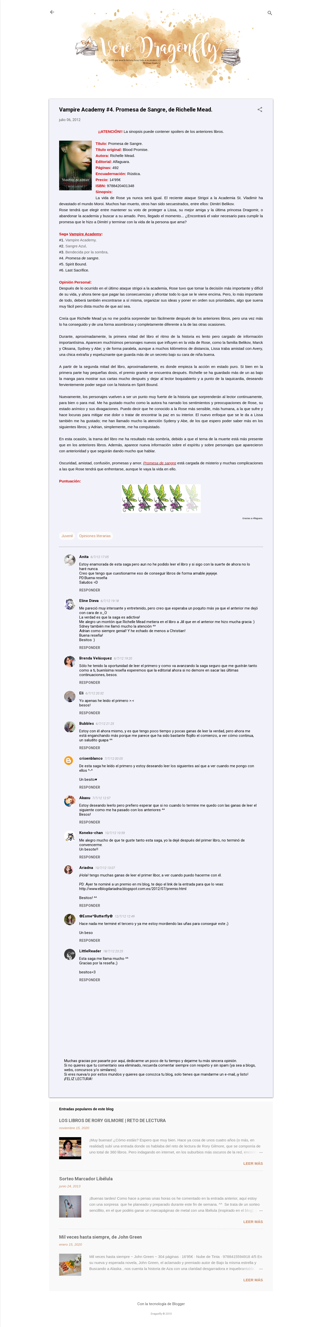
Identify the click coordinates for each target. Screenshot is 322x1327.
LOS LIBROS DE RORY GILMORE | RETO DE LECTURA (112, 1120)
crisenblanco (91, 758)
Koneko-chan (91, 833)
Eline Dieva (89, 600)
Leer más (253, 1163)
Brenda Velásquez (95, 658)
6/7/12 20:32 (95, 693)
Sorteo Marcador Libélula (86, 1178)
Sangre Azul (75, 246)
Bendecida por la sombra (86, 252)
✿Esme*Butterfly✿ (96, 916)
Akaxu (84, 798)
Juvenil (67, 536)
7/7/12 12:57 (101, 798)
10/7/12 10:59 (115, 833)
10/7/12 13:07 (105, 868)
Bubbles (86, 723)
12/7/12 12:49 (125, 916)
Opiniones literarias (95, 536)
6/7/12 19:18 (110, 601)
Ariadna (86, 867)
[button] (260, 110)
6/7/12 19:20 (123, 658)
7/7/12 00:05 (114, 758)
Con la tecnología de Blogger (161, 1304)
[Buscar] (270, 13)
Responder (89, 590)
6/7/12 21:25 (105, 724)
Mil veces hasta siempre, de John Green (100, 1237)
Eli (81, 693)
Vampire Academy (80, 240)
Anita (84, 557)
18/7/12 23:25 (113, 951)
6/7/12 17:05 (100, 557)
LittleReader (90, 951)
